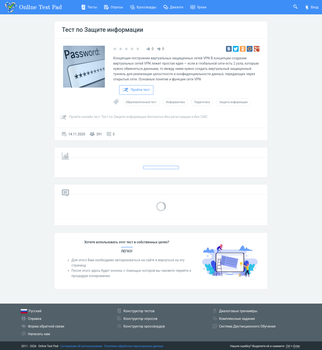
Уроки (198, 7)
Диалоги (173, 7)
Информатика (175, 102)
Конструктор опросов (140, 319)
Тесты (89, 7)
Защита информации (233, 102)
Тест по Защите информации (102, 29)
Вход (311, 7)
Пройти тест (136, 90)
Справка (34, 319)
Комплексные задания (237, 319)
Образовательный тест (141, 102)
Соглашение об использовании (81, 346)
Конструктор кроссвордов (144, 326)
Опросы (113, 7)
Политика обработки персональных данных (133, 346)
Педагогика (202, 102)
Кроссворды (143, 7)
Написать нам (39, 334)
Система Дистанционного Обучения (247, 326)
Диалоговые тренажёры (238, 311)
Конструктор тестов (139, 311)
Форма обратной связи (46, 326)
